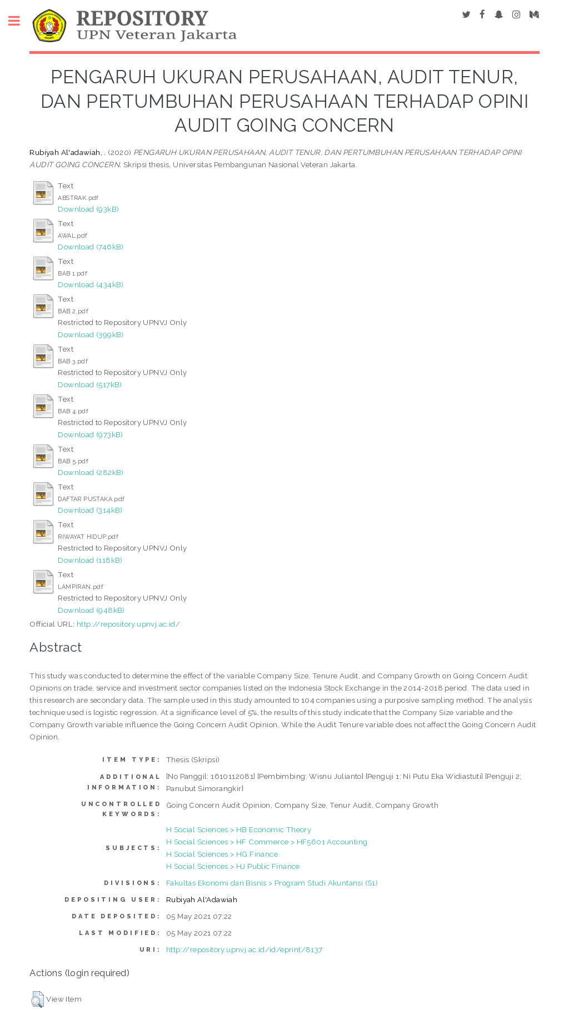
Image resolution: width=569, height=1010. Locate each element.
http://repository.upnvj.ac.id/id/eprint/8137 (244, 949)
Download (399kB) (90, 334)
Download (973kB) (90, 434)
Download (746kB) (90, 246)
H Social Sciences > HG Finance (222, 853)
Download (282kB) (90, 472)
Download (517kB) (90, 384)
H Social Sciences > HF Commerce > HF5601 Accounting (266, 841)
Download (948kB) (91, 610)
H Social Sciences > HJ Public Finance (233, 866)
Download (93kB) (88, 208)
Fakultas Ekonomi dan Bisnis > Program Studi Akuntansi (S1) (272, 882)
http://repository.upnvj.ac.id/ (128, 623)
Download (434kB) (90, 284)
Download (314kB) (90, 510)
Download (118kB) (90, 560)
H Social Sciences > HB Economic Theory (238, 829)
